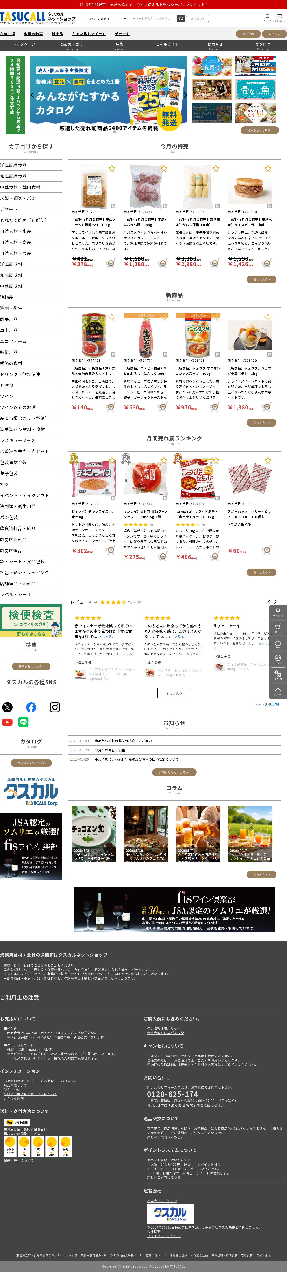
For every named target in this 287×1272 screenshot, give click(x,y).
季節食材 (247, 1255)
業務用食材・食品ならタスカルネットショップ (47, 1255)
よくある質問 (14, 1098)
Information (174, 728)
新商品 (57, 33)
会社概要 (154, 1231)
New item (174, 300)
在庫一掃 (7, 33)
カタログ (263, 44)
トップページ (24, 44)
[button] (269, 602)
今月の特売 (33, 33)
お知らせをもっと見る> (174, 772)
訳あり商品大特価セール (127, 1255)
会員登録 (248, 33)
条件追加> (197, 18)
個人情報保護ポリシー (164, 1028)
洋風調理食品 (178, 1255)
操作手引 (278, 679)
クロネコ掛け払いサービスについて (30, 1093)
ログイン (274, 33)
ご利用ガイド (167, 44)
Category (31, 151)
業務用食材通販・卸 (94, 1255)
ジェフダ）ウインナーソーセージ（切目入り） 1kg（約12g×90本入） (181, 674)
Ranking (174, 443)
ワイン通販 (263, 1255)
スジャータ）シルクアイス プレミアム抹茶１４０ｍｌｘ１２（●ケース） (111, 674)
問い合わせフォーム (162, 1087)
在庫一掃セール (156, 1255)
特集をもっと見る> (259, 130)
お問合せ (215, 44)
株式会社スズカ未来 (162, 1200)
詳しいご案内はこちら (164, 1177)
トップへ (278, 694)
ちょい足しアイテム (89, 33)
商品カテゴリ (71, 44)
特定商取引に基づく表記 (165, 1032)
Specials (31, 650)
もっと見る (174, 693)
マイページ (278, 616)
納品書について (15, 1085)
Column (174, 793)
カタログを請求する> (31, 763)
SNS (31, 687)
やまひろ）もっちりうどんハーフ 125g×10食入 (250, 672)
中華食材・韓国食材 (224, 1255)
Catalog (31, 746)
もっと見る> (261, 279)
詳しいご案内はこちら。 (165, 1137)
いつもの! (278, 663)
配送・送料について (19, 1160)
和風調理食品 (199, 1255)
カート (278, 631)
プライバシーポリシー (164, 1235)
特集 (119, 44)
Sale (174, 151)
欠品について (14, 1089)
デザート (122, 33)
